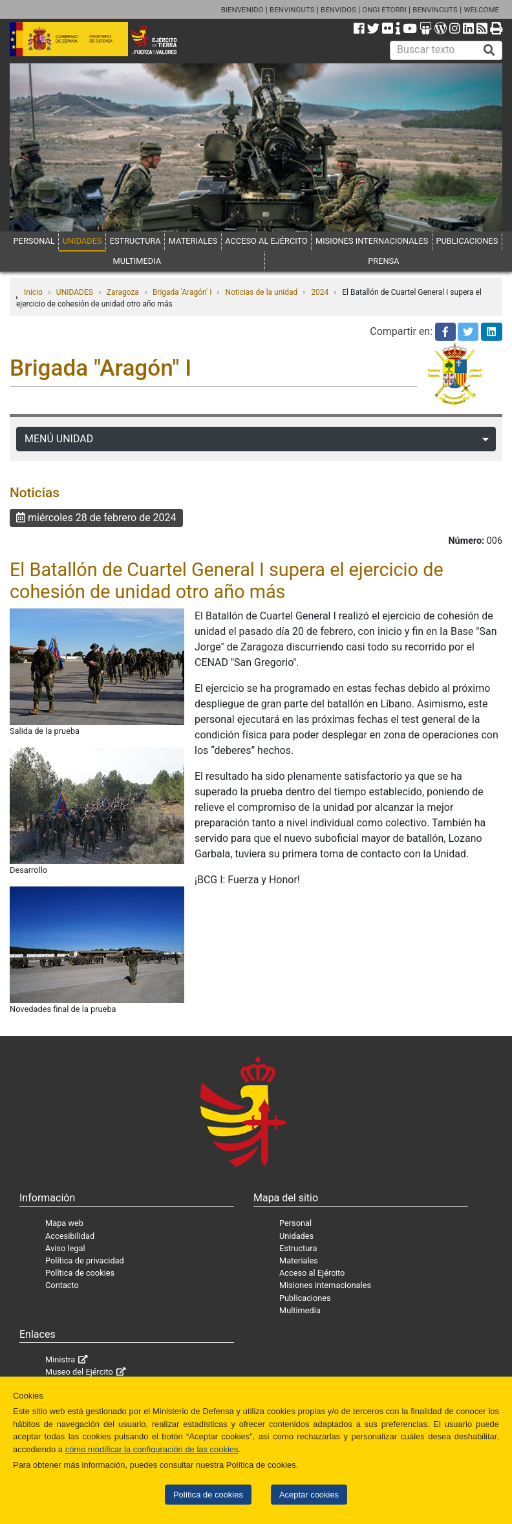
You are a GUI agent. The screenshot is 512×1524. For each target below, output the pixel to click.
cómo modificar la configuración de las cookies (152, 1449)
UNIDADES (82, 241)
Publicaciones (305, 1298)
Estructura (298, 1248)
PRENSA (383, 261)
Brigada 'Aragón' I (182, 292)
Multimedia (300, 1310)
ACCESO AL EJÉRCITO (266, 241)
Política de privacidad (84, 1260)
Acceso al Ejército (312, 1273)
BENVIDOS (338, 9)
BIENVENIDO (242, 9)
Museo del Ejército (79, 1372)
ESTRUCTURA (135, 241)
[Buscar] (489, 50)
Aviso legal (65, 1248)
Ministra (60, 1359)
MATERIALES (193, 241)
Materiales (298, 1260)
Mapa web (64, 1223)
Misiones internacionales (325, 1285)
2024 (319, 292)
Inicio (33, 292)
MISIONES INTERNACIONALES (371, 241)
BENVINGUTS (292, 9)
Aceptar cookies (309, 1494)
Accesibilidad (69, 1236)
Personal (295, 1223)
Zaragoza (123, 292)
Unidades (296, 1236)
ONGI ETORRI (384, 9)
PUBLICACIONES (467, 241)
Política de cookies (208, 1494)
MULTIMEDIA (137, 261)
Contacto (62, 1285)
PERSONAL (34, 241)
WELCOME (481, 9)
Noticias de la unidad (261, 292)
